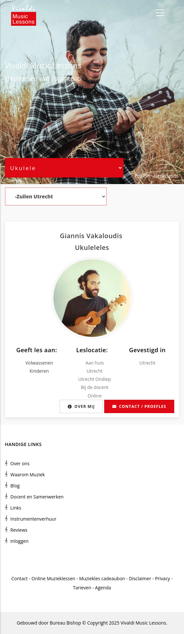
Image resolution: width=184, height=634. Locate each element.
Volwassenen (39, 363)
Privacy (162, 578)
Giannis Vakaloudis (92, 235)
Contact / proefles (139, 406)
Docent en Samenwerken (37, 497)
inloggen (19, 541)
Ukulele (16, 78)
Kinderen (39, 371)
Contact (19, 578)
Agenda (103, 587)
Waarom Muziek (27, 474)
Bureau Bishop (65, 623)
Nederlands (166, 176)
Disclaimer (140, 578)
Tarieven (82, 587)
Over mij (81, 406)
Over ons (20, 463)
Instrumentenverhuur (33, 519)
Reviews (18, 530)
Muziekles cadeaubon (102, 578)
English (142, 176)
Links (15, 508)
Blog (15, 486)
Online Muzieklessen (53, 578)
